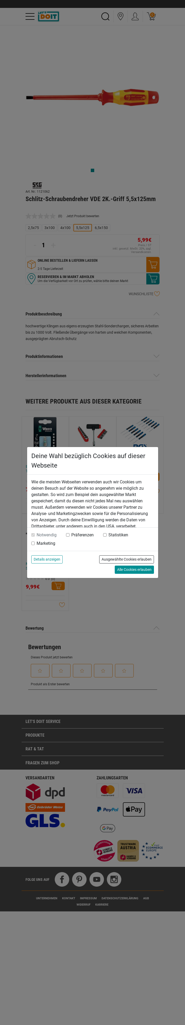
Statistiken (118, 534)
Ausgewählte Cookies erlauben (127, 559)
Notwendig (47, 534)
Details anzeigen (47, 559)
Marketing (46, 543)
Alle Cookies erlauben (134, 569)
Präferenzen (82, 534)
